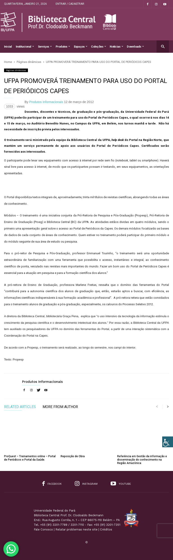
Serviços (45, 46)
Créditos (106, 529)
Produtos (63, 46)
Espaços (80, 46)
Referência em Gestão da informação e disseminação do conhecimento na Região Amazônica (142, 460)
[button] (163, 46)
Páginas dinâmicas (16, 70)
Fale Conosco (43, 529)
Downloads (135, 46)
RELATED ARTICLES (20, 407)
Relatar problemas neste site (76, 529)
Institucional (25, 46)
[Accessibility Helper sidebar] (167, 441)
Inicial (8, 46)
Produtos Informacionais (46, 102)
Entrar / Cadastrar (70, 3)
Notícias (116, 46)
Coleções (98, 46)
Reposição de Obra (73, 456)
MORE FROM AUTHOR (60, 407)
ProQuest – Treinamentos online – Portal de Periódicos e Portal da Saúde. (30, 458)
